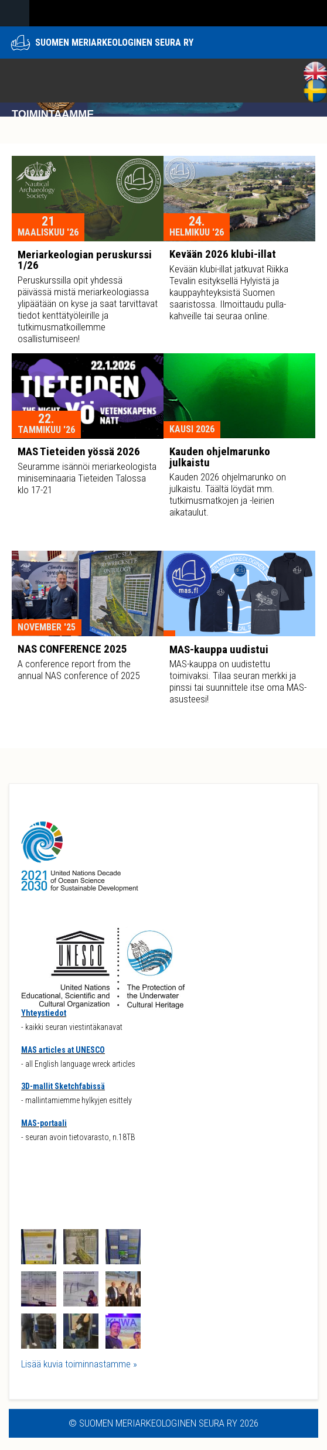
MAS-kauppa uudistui (218, 649)
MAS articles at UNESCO (63, 1050)
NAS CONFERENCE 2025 (72, 649)
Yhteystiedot (43, 1013)
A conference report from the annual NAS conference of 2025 (78, 669)
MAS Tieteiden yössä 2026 (79, 451)
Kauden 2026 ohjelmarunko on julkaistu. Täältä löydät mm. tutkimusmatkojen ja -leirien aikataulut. (227, 494)
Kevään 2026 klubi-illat (222, 254)
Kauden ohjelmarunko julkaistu (219, 457)
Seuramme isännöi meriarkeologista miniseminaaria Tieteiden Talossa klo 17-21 (87, 478)
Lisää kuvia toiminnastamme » (79, 1364)
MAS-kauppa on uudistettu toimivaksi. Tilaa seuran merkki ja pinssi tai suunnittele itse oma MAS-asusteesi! (237, 681)
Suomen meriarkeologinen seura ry (114, 42)
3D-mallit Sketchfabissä (63, 1086)
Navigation (14, 13)
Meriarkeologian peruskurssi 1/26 (85, 260)
